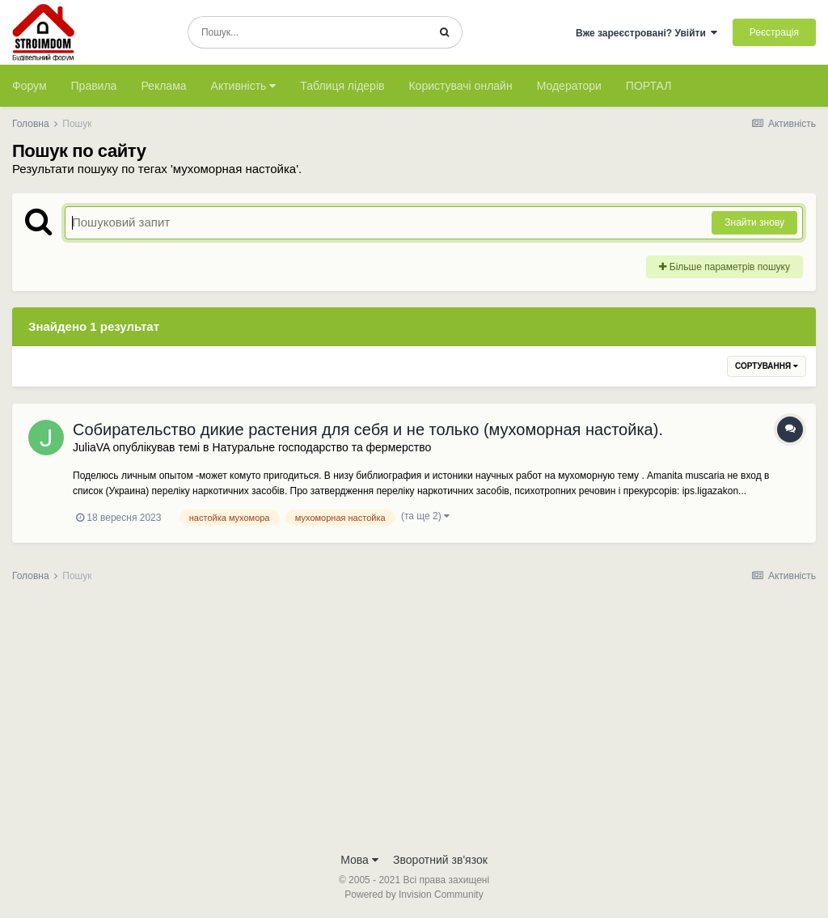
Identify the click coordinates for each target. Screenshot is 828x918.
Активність (244, 85)
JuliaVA (91, 447)
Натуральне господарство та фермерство (321, 447)
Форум (29, 85)
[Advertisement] (414, 722)
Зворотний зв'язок (440, 859)
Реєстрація (774, 32)
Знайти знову (754, 222)
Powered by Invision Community (413, 894)
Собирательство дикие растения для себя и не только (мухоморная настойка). (368, 429)
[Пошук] (307, 32)
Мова (359, 859)
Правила (94, 85)
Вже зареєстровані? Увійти (647, 33)
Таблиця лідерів (342, 85)
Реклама (163, 85)
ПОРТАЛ (649, 85)
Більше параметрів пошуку (724, 267)
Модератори (569, 85)
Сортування (766, 366)
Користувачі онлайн (460, 85)
